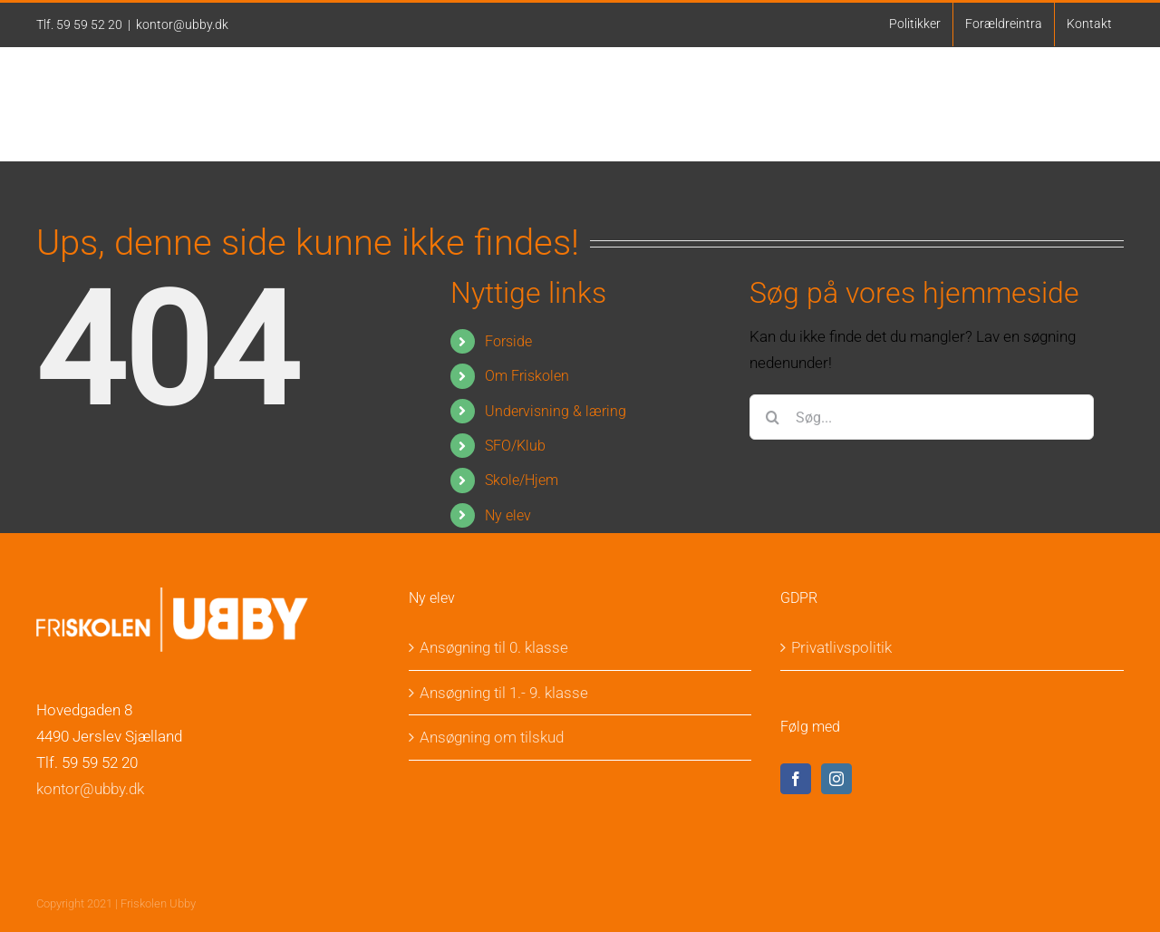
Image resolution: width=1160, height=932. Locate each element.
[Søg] (772, 417)
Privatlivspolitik (841, 647)
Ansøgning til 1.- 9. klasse (504, 693)
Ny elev (508, 515)
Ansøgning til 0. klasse (494, 647)
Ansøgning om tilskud (492, 737)
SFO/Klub (515, 445)
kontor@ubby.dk (182, 24)
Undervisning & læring (555, 411)
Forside (508, 341)
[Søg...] (921, 417)
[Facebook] (795, 778)
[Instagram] (836, 778)
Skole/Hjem (521, 480)
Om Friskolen (527, 375)
